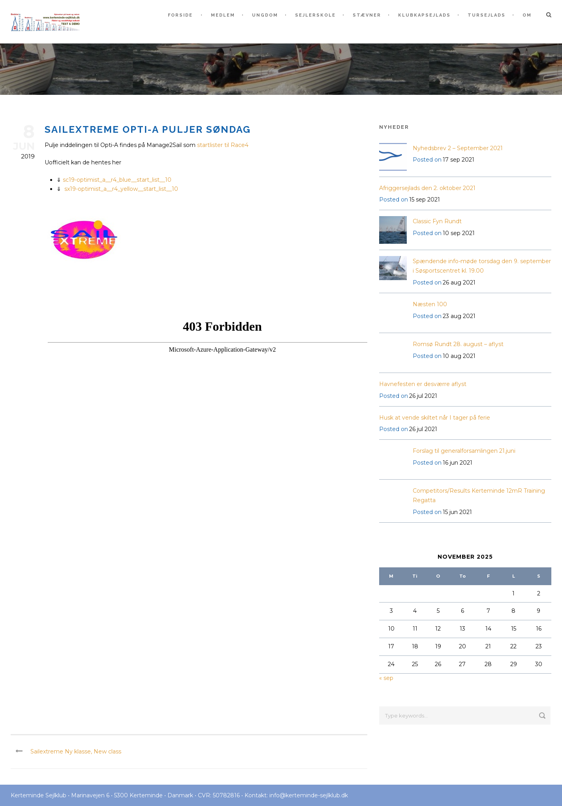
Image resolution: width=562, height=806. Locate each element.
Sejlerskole (315, 15)
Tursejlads (487, 15)
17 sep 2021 (458, 159)
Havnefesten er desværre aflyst (422, 384)
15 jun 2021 (457, 512)
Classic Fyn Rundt (437, 221)
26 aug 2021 (459, 282)
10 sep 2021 (459, 233)
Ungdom (265, 15)
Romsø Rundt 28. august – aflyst (458, 344)
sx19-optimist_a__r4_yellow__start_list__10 (121, 188)
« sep (386, 678)
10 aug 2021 (459, 356)
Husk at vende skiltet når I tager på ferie (434, 417)
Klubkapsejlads (424, 15)
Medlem (223, 15)
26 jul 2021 (423, 395)
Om (527, 15)
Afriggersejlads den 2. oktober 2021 (427, 188)
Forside (180, 15)
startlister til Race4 (222, 145)
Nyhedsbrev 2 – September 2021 (458, 148)
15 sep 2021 (424, 199)
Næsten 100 (430, 304)
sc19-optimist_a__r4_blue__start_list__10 (117, 179)
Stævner (367, 15)
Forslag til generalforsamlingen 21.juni (464, 450)
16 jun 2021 (457, 462)
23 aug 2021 (459, 316)
